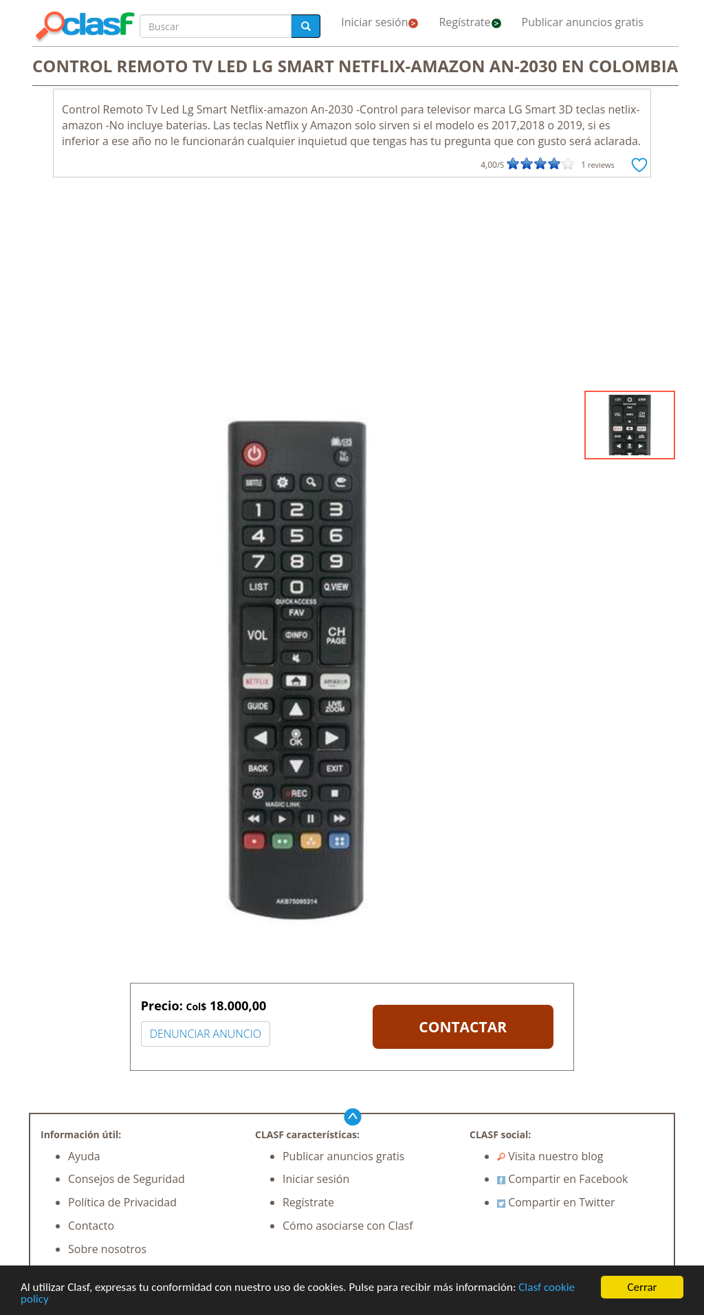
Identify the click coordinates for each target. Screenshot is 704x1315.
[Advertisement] (352, 287)
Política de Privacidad (122, 1202)
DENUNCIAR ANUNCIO (205, 1033)
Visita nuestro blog (550, 1156)
